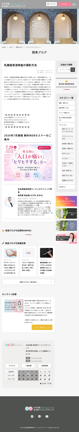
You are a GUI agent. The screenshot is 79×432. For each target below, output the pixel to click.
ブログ (61, 125)
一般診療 (28, 366)
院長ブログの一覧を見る (28, 282)
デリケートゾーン (67, 136)
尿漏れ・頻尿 (66, 148)
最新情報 (61, 108)
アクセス (12, 366)
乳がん (64, 153)
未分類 (61, 187)
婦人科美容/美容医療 (65, 118)
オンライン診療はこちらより (42, 327)
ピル (63, 158)
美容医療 (45, 366)
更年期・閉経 (66, 144)
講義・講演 (62, 103)
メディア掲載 (63, 113)
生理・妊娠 (65, 170)
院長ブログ (65, 175)
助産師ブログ (66, 180)
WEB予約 (64, 4)
